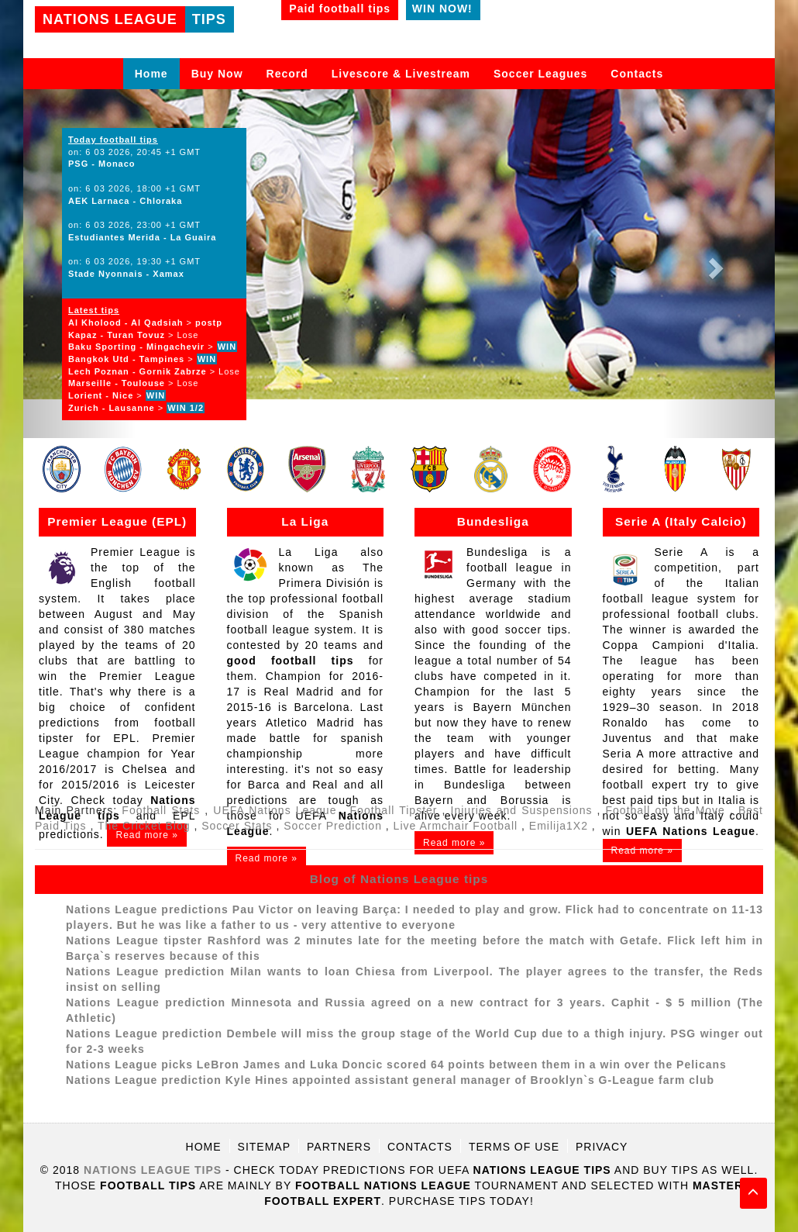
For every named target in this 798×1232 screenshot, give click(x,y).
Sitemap (264, 1147)
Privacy (602, 1147)
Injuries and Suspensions (522, 810)
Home (151, 73)
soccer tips (536, 629)
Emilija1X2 (558, 826)
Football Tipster (394, 810)
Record (287, 73)
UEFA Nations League (274, 810)
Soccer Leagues (540, 73)
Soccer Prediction (333, 826)
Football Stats (163, 810)
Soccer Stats (236, 826)
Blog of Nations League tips (399, 878)
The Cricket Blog (144, 826)
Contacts (637, 73)
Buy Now (217, 73)
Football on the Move (665, 810)
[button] (719, 263)
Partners (339, 1147)
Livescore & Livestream (401, 73)
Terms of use (514, 1147)
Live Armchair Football (456, 826)
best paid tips (641, 800)
